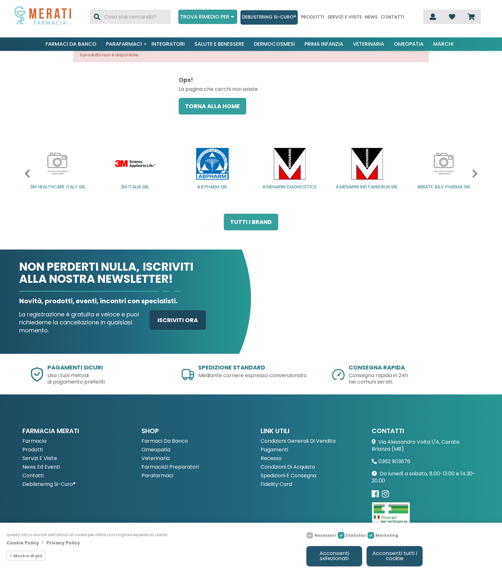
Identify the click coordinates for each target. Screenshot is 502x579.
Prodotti (312, 17)
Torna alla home (212, 106)
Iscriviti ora (178, 320)
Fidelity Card (276, 484)
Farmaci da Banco (165, 441)
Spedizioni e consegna (288, 476)
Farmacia (34, 441)
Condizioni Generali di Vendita (298, 441)
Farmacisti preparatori (170, 467)
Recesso (271, 458)
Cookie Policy (22, 542)
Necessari (325, 534)
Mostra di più (27, 555)
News (371, 17)
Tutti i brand (251, 222)
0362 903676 (394, 461)
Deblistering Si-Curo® (269, 17)
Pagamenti (274, 450)
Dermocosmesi (274, 44)
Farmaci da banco (70, 44)
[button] (26, 173)
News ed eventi (41, 467)
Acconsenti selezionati (334, 555)
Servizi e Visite (39, 458)
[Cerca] (130, 17)
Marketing (387, 534)
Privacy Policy (63, 542)
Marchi (443, 44)
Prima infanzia (323, 44)
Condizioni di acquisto (288, 467)
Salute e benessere (219, 44)
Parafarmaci (124, 44)
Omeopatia (409, 44)
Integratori (168, 44)
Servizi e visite (345, 17)
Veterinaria (368, 44)
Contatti (392, 17)
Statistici (356, 534)
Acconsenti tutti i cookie (394, 555)
